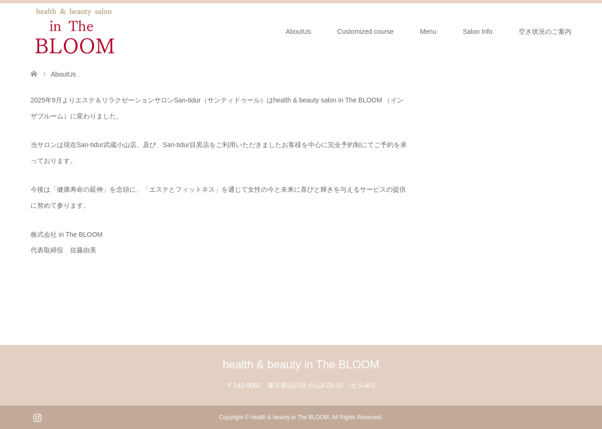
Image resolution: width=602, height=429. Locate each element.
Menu (428, 31)
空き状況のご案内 (545, 31)
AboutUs (298, 31)
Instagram (37, 416)
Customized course (365, 31)
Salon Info (477, 31)
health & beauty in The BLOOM (300, 364)
